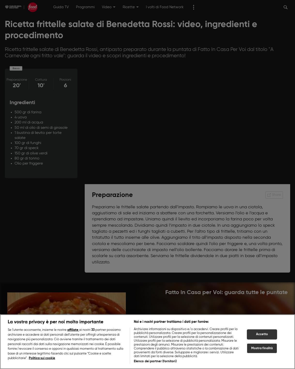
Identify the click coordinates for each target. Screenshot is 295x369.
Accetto (262, 334)
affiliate (73, 330)
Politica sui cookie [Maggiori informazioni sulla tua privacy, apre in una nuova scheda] (42, 358)
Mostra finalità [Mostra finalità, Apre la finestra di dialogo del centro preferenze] (262, 348)
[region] (147, 341)
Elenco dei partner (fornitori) (155, 361)
